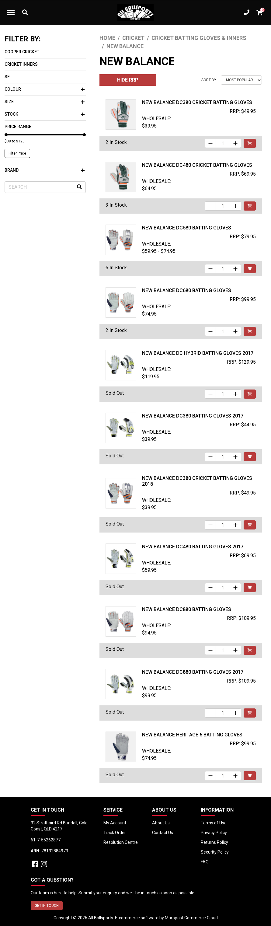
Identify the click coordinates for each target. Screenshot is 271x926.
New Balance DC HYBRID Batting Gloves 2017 (197, 353)
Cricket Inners (21, 64)
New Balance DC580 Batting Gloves (186, 228)
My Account (114, 822)
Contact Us (162, 832)
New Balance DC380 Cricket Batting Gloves (197, 102)
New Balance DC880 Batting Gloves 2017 (192, 672)
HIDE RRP (127, 80)
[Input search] (45, 187)
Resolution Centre (120, 842)
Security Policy (215, 852)
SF (7, 76)
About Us (161, 822)
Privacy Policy (214, 832)
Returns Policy (214, 842)
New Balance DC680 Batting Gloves (186, 290)
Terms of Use (214, 822)
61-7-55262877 (46, 839)
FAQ (205, 861)
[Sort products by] (241, 80)
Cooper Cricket (22, 51)
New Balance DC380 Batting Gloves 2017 (192, 416)
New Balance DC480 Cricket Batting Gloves (197, 165)
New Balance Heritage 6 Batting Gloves (192, 735)
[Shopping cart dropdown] (259, 12)
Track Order (114, 832)
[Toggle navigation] (11, 12)
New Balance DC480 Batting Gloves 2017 (192, 547)
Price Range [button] (18, 126)
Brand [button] (45, 170)
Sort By (208, 80)
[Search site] (79, 187)
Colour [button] (45, 89)
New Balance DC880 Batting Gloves (186, 609)
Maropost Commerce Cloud (191, 917)
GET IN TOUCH (47, 905)
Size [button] (45, 101)
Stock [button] (45, 114)
